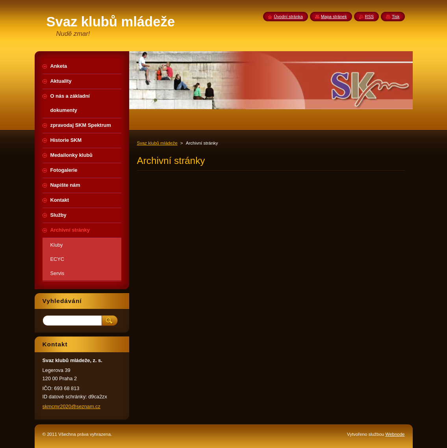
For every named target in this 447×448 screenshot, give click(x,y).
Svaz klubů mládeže (157, 143)
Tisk (396, 16)
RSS (369, 16)
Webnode (394, 434)
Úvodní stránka (288, 16)
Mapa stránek (334, 16)
